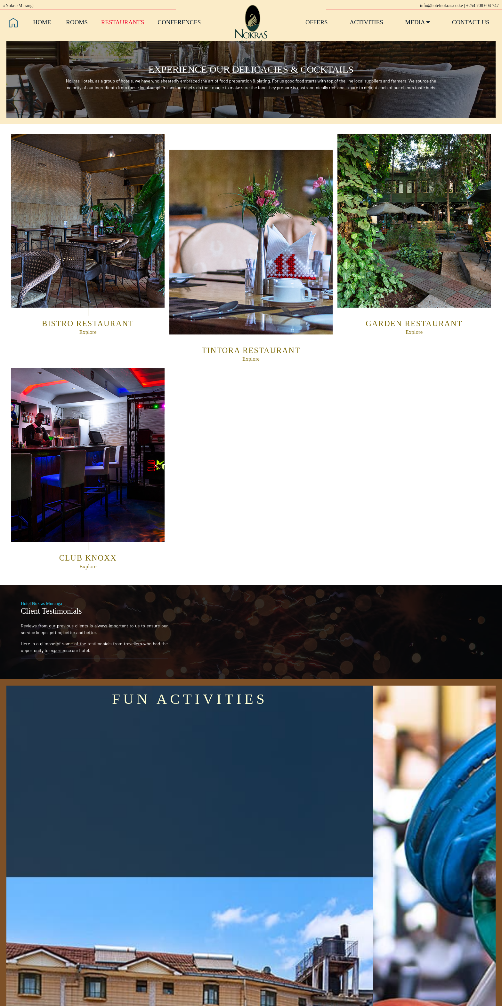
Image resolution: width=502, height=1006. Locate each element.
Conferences (179, 22)
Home (42, 22)
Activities (366, 22)
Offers (316, 22)
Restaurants (122, 22)
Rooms (77, 22)
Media (417, 22)
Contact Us (471, 22)
